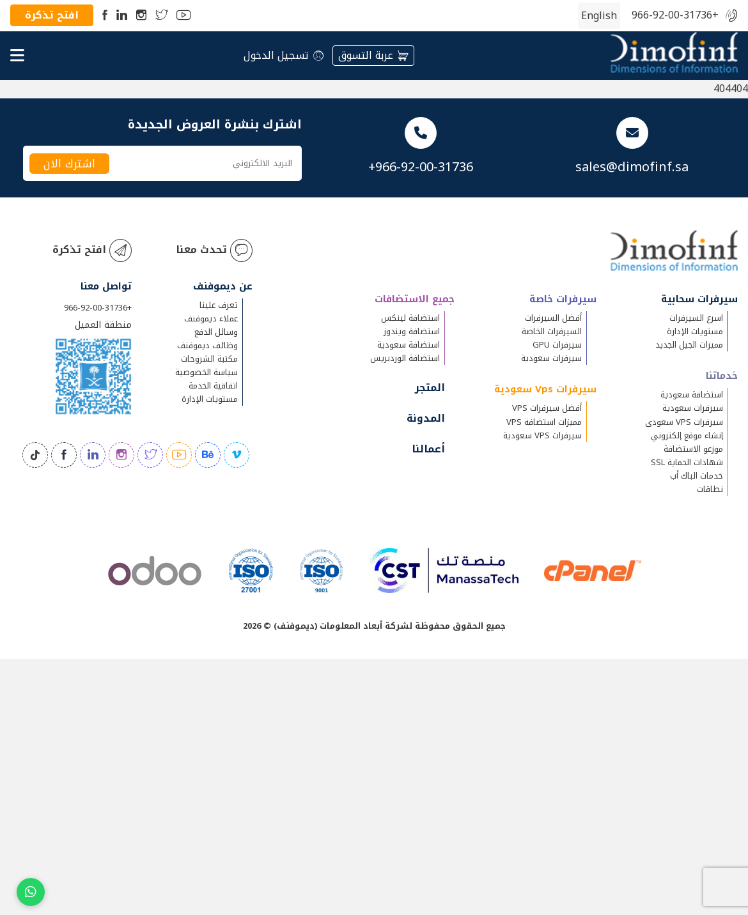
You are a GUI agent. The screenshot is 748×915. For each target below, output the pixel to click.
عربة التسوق (373, 55)
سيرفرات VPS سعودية (542, 435)
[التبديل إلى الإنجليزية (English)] (599, 16)
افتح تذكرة (52, 15)
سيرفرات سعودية (692, 408)
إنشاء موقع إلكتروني (687, 435)
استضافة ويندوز (412, 331)
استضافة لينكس (410, 318)
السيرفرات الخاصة (552, 331)
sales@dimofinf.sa (632, 166)
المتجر (430, 387)
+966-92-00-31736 (675, 15)
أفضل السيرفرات (553, 318)
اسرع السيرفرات (696, 318)
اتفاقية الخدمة (213, 386)
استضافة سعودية (691, 395)
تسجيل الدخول (283, 55)
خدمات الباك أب (696, 475)
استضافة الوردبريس (405, 358)
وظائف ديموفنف (207, 345)
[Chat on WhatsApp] (31, 892)
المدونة (426, 418)
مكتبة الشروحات (209, 359)
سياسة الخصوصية (206, 372)
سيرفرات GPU (557, 345)
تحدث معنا (214, 250)
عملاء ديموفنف (211, 319)
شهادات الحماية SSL (687, 462)
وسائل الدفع (216, 332)
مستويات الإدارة (695, 331)
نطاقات (710, 488)
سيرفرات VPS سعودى (684, 421)
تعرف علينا (218, 305)
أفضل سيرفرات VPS (547, 408)
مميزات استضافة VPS (544, 421)
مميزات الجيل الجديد (689, 345)
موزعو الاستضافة (693, 448)
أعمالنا (428, 449)
